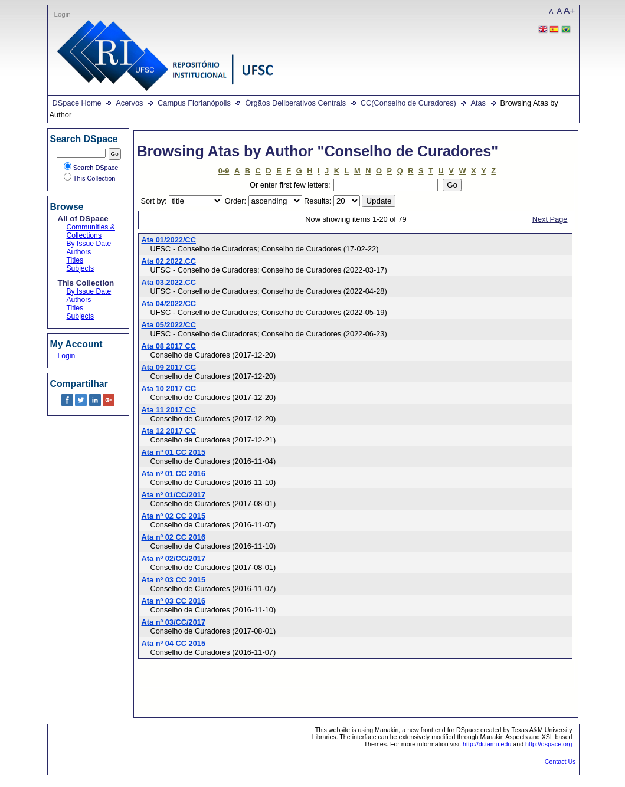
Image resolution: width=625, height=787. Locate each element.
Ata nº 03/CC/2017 (174, 622)
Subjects (80, 268)
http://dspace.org (548, 743)
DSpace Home (77, 103)
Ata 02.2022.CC (169, 261)
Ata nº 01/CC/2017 (174, 494)
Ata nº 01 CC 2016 (174, 473)
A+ (569, 10)
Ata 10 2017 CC (169, 388)
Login (62, 14)
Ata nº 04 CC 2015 (174, 643)
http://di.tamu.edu (487, 743)
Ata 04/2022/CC (169, 303)
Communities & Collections (91, 231)
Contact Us (560, 761)
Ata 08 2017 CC (169, 346)
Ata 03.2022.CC (169, 282)
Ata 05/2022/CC (169, 324)
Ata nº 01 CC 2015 (174, 452)
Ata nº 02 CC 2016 (174, 537)
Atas (478, 103)
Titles (75, 260)
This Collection (90, 178)
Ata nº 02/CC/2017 (174, 558)
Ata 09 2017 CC (169, 367)
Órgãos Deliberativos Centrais (295, 103)
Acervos (129, 103)
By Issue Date (89, 244)
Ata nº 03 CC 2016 (174, 600)
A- (552, 11)
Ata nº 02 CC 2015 (174, 515)
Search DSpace (91, 167)
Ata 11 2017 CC (169, 409)
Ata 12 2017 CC (169, 431)
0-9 (224, 170)
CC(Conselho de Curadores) (408, 103)
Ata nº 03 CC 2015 (174, 579)
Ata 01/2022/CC (169, 239)
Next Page (550, 219)
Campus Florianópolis (194, 103)
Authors (79, 252)
